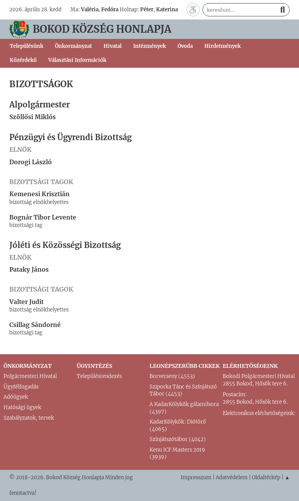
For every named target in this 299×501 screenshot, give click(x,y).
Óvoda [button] (185, 46)
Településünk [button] (26, 46)
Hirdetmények (222, 46)
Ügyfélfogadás (21, 386)
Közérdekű (23, 60)
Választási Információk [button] (77, 60)
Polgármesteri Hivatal (30, 376)
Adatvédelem (232, 477)
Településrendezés (99, 376)
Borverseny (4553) (172, 376)
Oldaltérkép (266, 477)
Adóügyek (16, 397)
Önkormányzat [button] (73, 46)
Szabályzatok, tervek (29, 418)
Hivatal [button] (112, 46)
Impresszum (196, 477)
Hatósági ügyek (22, 407)
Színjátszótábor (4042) (178, 439)
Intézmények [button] (149, 46)
